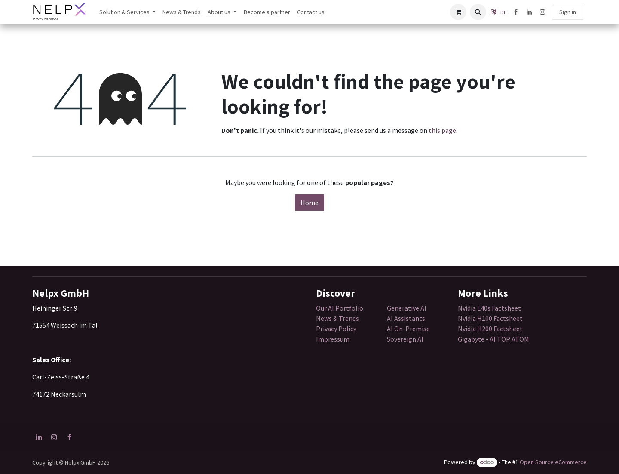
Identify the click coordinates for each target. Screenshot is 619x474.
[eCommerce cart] (458, 12)
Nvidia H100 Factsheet (490, 318)
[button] (478, 12)
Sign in (567, 12)
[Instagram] (542, 12)
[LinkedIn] (529, 12)
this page (442, 130)
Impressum (332, 339)
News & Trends (338, 318)
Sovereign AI (405, 339)
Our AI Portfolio (339, 308)
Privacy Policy (336, 328)
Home (309, 202)
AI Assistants (406, 318)
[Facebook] (516, 12)
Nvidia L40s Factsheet (489, 308)
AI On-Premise (408, 328)
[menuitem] (127, 12)
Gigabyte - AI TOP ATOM (493, 339)
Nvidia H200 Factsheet (490, 328)
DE (503, 12)
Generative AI (406, 308)
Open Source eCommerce (553, 462)
